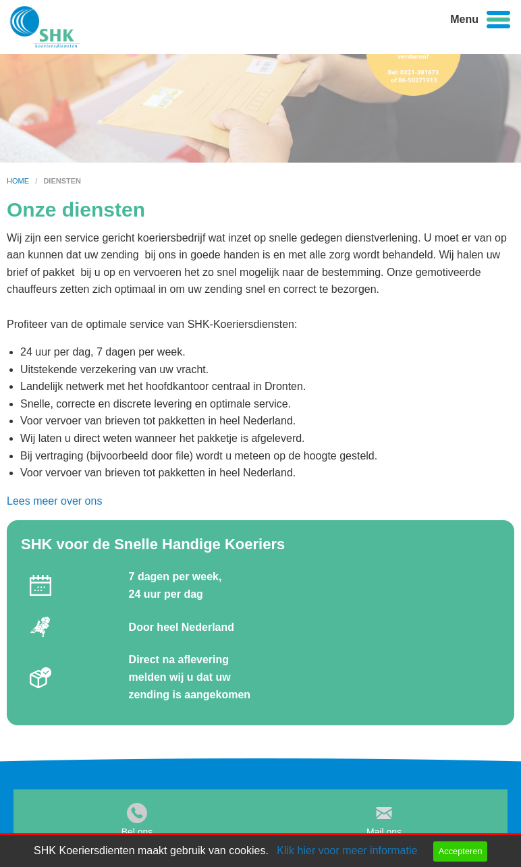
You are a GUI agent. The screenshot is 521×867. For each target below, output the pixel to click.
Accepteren (461, 851)
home (19, 181)
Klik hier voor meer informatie (347, 850)
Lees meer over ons (54, 501)
